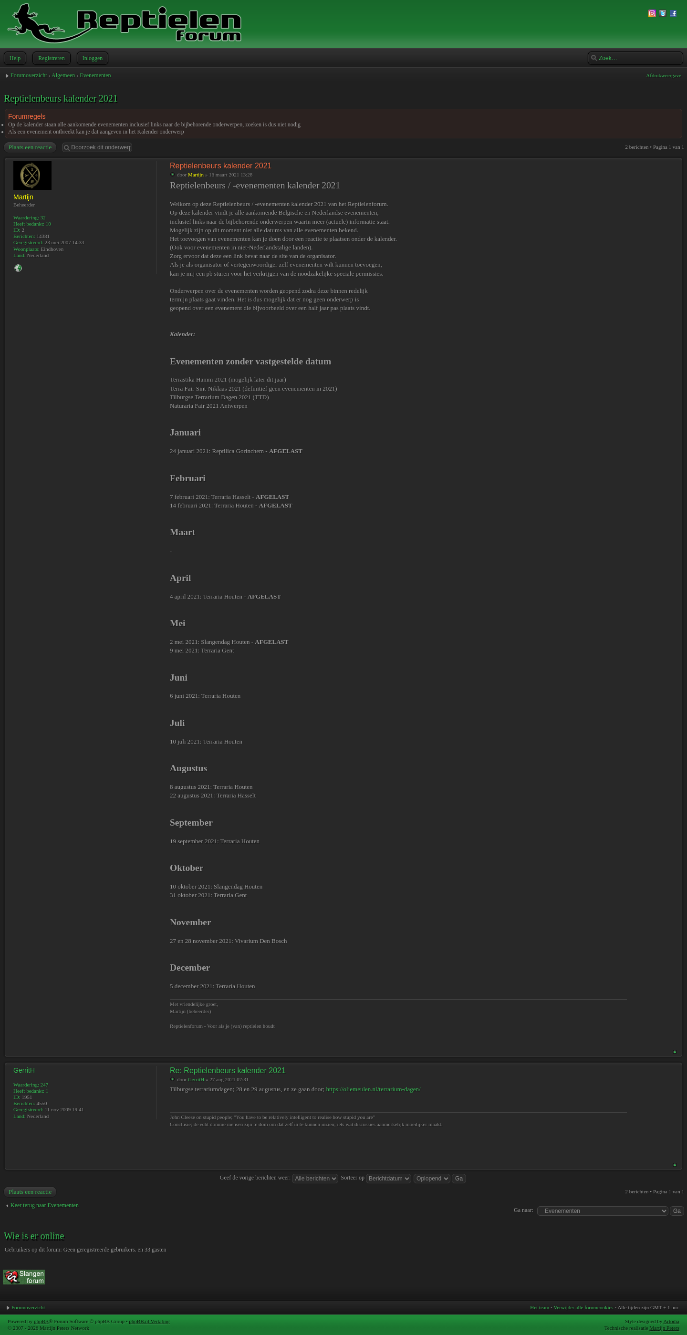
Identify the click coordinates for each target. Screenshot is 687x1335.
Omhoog (674, 1052)
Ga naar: (523, 1210)
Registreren (50, 58)
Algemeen (63, 75)
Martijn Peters (664, 1328)
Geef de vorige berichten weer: (279, 1177)
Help (14, 58)
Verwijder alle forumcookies (583, 1307)
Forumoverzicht (28, 75)
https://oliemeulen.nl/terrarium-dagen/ (373, 1089)
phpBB (41, 1321)
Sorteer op (376, 1177)
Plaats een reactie (30, 147)
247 (45, 1084)
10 (48, 224)
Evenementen (95, 75)
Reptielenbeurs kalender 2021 (61, 98)
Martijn (196, 174)
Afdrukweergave (663, 75)
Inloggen (92, 58)
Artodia (671, 1321)
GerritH (196, 1079)
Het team (539, 1307)
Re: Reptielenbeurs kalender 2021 (228, 1070)
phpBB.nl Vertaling (149, 1321)
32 (43, 217)
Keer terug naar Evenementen (44, 1205)
